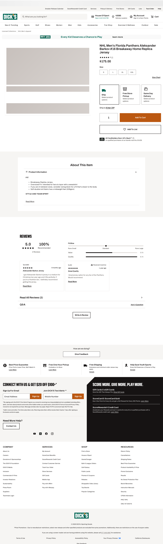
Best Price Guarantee (128, 463)
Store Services (47, 471)
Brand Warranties (127, 483)
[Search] (56, 17)
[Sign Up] (35, 396)
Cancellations (125, 455)
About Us (6, 451)
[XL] (122, 72)
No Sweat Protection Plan (129, 479)
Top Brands (85, 487)
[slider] (105, 245)
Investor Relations (9, 479)
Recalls (123, 475)
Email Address (10, 397)
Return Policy (125, 451)
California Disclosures (142, 538)
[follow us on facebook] (46, 434)
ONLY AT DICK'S (126, 504)
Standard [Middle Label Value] (106, 248)
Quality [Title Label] (71, 257)
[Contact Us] (11, 426)
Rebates (84, 479)
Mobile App (46, 479)
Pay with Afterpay (48, 487)
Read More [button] (30, 201)
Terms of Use (20, 538)
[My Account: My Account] (139, 16)
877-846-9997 (106, 533)
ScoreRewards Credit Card (51, 459)
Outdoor (145, 25)
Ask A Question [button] (137, 305)
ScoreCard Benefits (48, 455)
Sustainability (7, 483)
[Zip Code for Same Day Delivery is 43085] (120, 16)
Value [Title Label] (70, 252)
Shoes (47, 25)
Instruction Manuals (127, 487)
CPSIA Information (127, 496)
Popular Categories (88, 491)
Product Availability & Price (130, 467)
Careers (5, 455)
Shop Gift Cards (118, 392)
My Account (46, 451)
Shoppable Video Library (90, 483)
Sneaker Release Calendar (54, 9)
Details (91, 372)
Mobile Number (51, 397)
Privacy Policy (51, 538)
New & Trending (11, 25)
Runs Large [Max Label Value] (139, 248)
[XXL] (132, 72)
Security (123, 491)
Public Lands (86, 471)
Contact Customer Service (51, 463)
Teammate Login (8, 496)
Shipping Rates (126, 459)
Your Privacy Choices (110, 538)
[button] (110, 108)
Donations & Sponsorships (12, 459)
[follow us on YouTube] (34, 434)
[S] (104, 72)
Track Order (150, 9)
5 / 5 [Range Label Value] (141, 257)
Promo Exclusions (127, 471)
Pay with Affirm (47, 483)
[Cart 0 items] (155, 16)
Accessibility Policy (81, 538)
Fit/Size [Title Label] (71, 243)
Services (93, 9)
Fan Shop (108, 25)
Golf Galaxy (85, 467)
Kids (80, 25)
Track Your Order (47, 467)
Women (59, 25)
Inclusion (6, 471)
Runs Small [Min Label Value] (72, 248)
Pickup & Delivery (106, 9)
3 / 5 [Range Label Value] (141, 252)
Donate (132, 370)
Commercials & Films (10, 475)
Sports (27, 25)
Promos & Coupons (88, 475)
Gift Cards (131, 9)
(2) (112, 57)
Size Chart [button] (156, 77)
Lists (140, 9)
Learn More (117, 37)
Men (70, 25)
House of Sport (87, 455)
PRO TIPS (124, 500)
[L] (113, 72)
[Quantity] (109, 117)
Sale (156, 25)
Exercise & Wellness (127, 25)
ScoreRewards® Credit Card (77, 9)
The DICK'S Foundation (11, 463)
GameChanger (87, 459)
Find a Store (86, 451)
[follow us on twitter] (40, 434)
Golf (37, 25)
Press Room (7, 487)
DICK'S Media (7, 467)
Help (159, 9)
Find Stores (120, 9)
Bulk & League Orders (89, 463)
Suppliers (6, 491)
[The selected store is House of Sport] (100, 16)
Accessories (93, 25)
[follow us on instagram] (52, 434)
